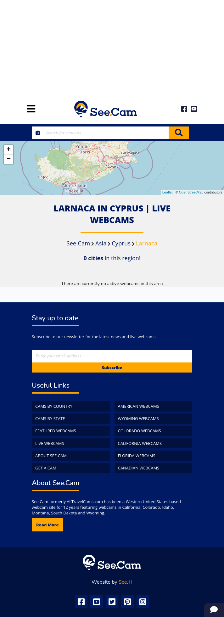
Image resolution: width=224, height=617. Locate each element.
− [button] (9, 159)
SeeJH (125, 582)
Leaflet (167, 192)
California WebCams (140, 443)
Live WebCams (49, 443)
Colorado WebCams (139, 431)
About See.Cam (51, 455)
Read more (47, 525)
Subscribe (112, 367)
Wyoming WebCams (138, 418)
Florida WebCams (136, 455)
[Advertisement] (112, 47)
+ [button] (9, 149)
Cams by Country (53, 406)
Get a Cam (45, 468)
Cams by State (50, 418)
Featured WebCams (55, 431)
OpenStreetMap (191, 192)
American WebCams (138, 406)
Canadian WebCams (139, 468)
